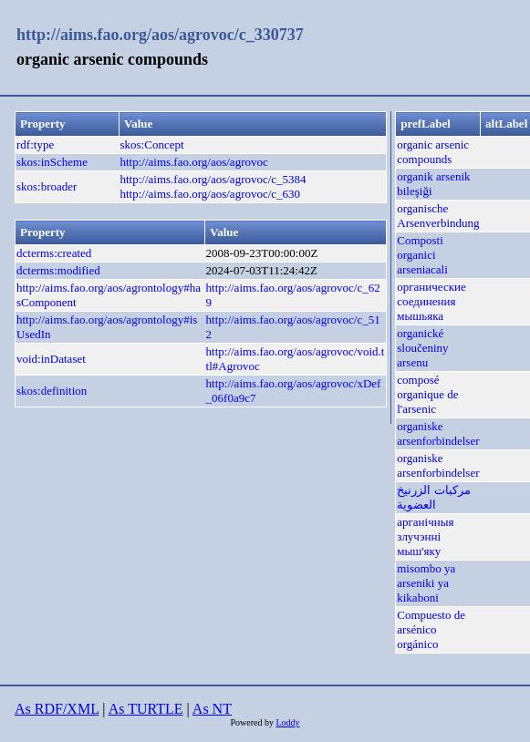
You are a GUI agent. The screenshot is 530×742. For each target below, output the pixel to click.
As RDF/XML (57, 708)
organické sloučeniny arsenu (422, 347)
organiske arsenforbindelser (438, 433)
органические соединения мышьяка (431, 301)
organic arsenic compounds (433, 152)
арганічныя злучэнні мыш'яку (425, 536)
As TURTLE (146, 708)
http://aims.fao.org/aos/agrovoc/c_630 (210, 194)
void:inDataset (51, 359)
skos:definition (51, 390)
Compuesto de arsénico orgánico (431, 629)
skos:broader (46, 186)
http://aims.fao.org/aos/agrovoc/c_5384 (213, 179)
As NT (212, 708)
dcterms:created (53, 253)
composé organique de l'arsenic (427, 394)
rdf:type (35, 144)
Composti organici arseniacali (422, 254)
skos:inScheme (52, 162)
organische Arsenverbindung (438, 215)
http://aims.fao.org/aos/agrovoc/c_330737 (160, 35)
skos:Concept (152, 144)
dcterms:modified (58, 270)
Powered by (252, 722)
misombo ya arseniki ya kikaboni (426, 583)
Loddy (287, 722)
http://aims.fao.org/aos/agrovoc (194, 162)
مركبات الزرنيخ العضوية (433, 497)
